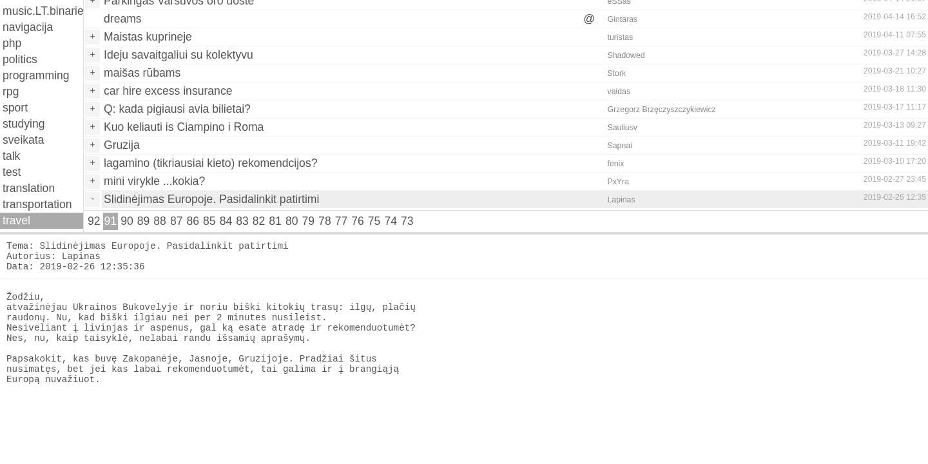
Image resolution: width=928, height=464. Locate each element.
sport (15, 107)
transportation (37, 204)
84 (226, 221)
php (12, 43)
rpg (11, 91)
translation (29, 188)
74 (390, 221)
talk (11, 156)
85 (209, 221)
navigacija (28, 27)
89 (143, 221)
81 (275, 221)
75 (374, 221)
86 (192, 221)
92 (94, 221)
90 (127, 221)
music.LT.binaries (43, 11)
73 (407, 221)
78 (324, 221)
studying (24, 123)
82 (259, 221)
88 (159, 221)
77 (341, 221)
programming (36, 75)
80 (291, 221)
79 (308, 221)
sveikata (23, 139)
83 (242, 221)
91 (110, 221)
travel (16, 220)
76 (357, 221)
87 (176, 221)
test (12, 172)
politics (20, 59)
